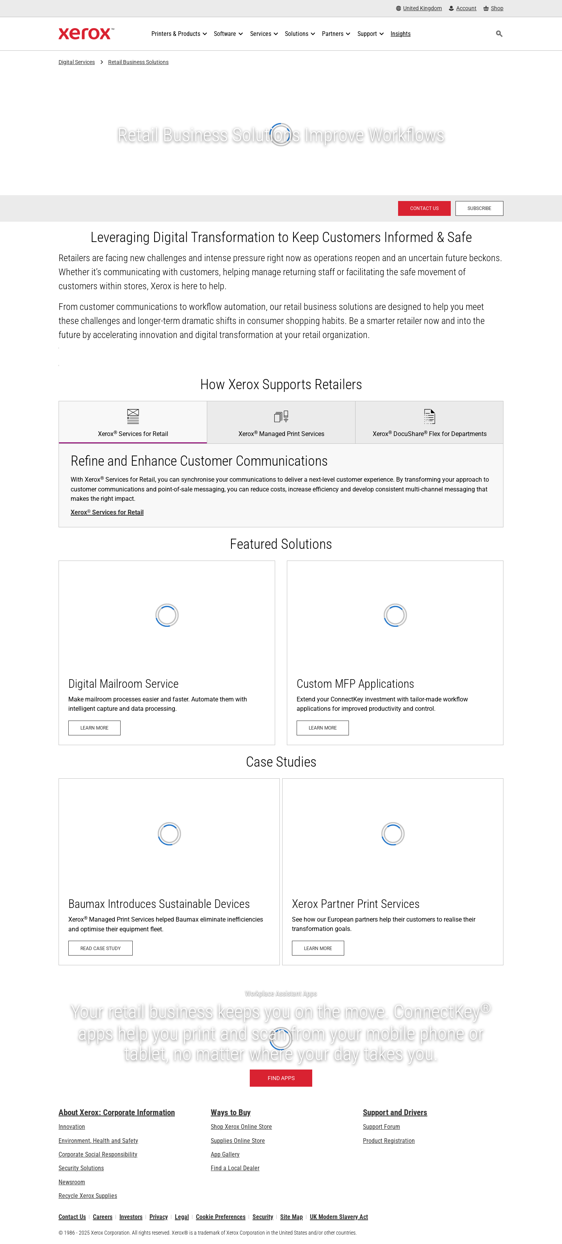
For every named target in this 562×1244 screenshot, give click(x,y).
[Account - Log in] (463, 8)
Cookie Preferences (220, 1217)
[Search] (499, 34)
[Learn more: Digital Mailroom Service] (167, 652)
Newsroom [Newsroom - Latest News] (72, 1182)
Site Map (291, 1217)
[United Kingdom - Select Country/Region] (419, 8)
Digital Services (77, 62)
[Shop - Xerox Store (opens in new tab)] (493, 8)
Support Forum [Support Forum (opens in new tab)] (381, 1126)
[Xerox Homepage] (86, 34)
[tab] (133, 422)
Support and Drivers (395, 1112)
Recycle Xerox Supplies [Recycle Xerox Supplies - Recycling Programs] (88, 1196)
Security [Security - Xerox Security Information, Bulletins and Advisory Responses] (263, 1217)
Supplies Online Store (238, 1140)
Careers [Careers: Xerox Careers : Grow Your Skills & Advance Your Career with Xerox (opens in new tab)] (102, 1217)
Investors (130, 1217)
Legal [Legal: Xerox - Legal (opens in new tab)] (182, 1217)
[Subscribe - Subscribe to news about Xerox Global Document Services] (479, 208)
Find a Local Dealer (235, 1168)
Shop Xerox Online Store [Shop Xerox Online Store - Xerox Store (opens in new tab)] (241, 1126)
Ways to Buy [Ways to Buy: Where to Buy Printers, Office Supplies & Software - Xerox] (231, 1112)
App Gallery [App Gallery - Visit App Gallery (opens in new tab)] (225, 1154)
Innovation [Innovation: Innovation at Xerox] (72, 1126)
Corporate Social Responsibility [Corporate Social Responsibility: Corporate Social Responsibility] (98, 1154)
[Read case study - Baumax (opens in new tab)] (169, 872)
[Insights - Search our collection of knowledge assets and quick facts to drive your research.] (400, 34)
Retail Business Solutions (138, 62)
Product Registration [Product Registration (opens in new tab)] (389, 1140)
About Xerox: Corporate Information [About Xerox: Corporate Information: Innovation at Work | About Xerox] (117, 1112)
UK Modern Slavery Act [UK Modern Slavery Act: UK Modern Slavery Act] (339, 1217)
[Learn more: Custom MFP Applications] (395, 652)
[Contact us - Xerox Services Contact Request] (424, 208)
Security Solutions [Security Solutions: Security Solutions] (81, 1168)
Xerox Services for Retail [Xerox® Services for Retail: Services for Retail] (107, 512)
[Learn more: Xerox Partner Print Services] (393, 872)
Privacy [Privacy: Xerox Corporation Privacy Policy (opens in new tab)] (158, 1217)
